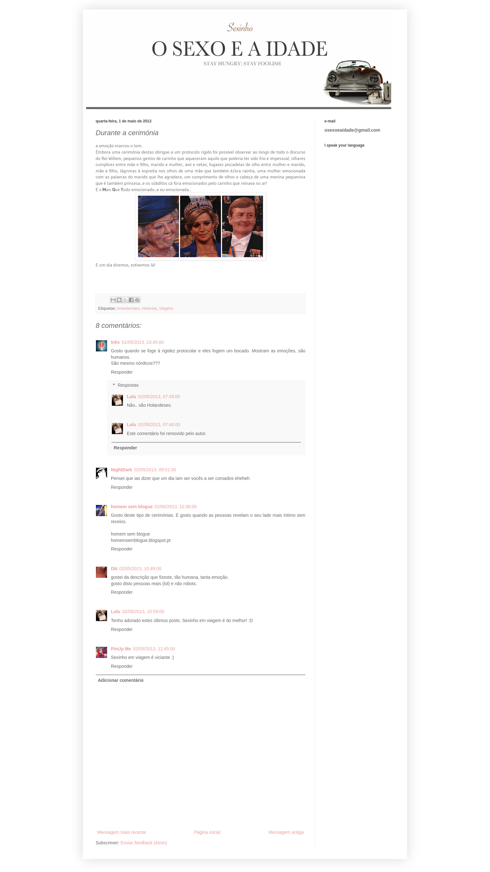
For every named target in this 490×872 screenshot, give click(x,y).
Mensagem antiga (286, 832)
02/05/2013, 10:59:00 (143, 611)
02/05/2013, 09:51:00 (155, 469)
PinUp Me (121, 648)
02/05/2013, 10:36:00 (175, 506)
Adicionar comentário (121, 680)
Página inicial (207, 832)
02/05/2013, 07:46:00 (159, 424)
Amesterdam (128, 308)
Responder (122, 372)
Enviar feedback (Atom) (144, 842)
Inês (115, 342)
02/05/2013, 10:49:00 (140, 568)
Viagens (166, 308)
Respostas (128, 385)
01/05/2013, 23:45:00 (143, 342)
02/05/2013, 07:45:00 (159, 396)
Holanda (149, 308)
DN (114, 568)
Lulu (131, 396)
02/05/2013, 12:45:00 (154, 648)
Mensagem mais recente (121, 832)
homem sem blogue (132, 506)
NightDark (121, 469)
